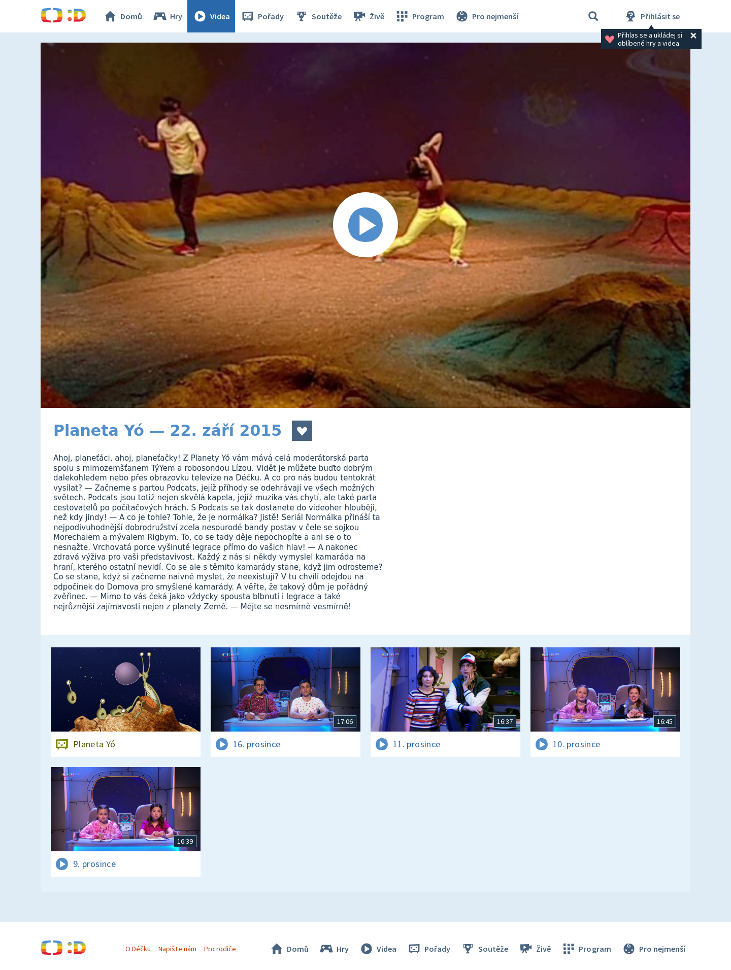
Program (419, 16)
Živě (368, 16)
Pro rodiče (220, 948)
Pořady (262, 16)
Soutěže (318, 16)
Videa (211, 16)
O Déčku (138, 948)
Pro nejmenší (486, 16)
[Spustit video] (365, 225)
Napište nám (177, 948)
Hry (167, 16)
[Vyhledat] (593, 16)
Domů (122, 16)
